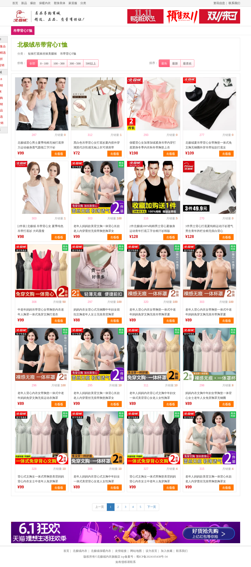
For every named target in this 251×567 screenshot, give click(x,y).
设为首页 (151, 551)
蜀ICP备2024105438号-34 (152, 556)
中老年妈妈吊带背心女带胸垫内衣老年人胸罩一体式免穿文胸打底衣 (41, 312)
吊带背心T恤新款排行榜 (56, 30)
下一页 (151, 507)
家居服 (72, 3)
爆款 (33, 3)
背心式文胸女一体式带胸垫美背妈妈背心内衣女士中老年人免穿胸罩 (41, 479)
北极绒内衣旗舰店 (108, 556)
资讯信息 (219, 3)
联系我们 (234, 3)
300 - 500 (75, 63)
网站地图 (136, 551)
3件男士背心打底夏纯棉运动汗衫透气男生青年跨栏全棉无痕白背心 (209, 228)
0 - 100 (44, 63)
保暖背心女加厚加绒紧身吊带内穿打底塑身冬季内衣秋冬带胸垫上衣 (152, 145)
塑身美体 (59, 3)
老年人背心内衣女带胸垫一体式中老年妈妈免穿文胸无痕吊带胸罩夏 (152, 312)
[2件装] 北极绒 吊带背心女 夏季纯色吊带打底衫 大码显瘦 (41, 228)
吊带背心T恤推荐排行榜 (143, 30)
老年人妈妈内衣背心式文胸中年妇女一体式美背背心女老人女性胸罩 (152, 395)
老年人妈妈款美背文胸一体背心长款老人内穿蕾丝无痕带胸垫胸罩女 (97, 228)
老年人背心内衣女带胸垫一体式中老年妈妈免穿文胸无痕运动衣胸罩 (41, 395)
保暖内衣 (45, 3)
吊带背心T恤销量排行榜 (99, 30)
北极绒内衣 (80, 551)
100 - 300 (59, 63)
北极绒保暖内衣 (101, 551)
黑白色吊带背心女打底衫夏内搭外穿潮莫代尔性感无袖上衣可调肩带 (97, 145)
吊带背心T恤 (22, 30)
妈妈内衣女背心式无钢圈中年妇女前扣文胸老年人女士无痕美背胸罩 (97, 312)
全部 (32, 63)
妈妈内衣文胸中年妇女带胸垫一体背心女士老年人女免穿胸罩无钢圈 (208, 395)
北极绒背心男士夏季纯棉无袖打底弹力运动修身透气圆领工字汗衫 (41, 145)
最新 (175, 63)
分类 (83, 3)
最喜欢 (187, 63)
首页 (15, 3)
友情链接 (121, 551)
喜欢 (26, 135)
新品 (24, 3)
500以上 (91, 63)
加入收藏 (166, 551)
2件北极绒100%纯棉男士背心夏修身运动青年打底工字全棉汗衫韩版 (152, 228)
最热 (164, 63)
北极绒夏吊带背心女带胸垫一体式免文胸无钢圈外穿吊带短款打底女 (208, 145)
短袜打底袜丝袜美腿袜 (42, 53)
